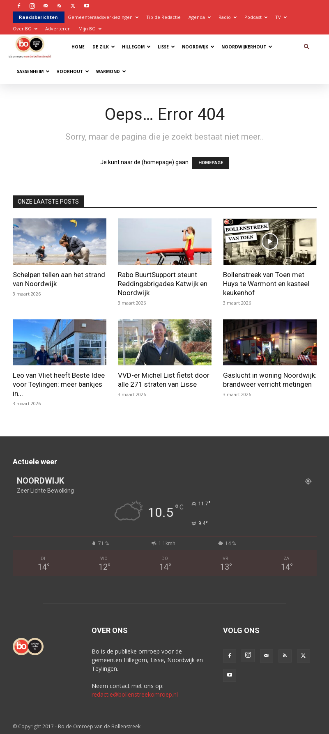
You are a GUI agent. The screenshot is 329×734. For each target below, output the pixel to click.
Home (78, 47)
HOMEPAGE (210, 162)
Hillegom (136, 47)
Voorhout (73, 71)
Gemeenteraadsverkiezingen (103, 17)
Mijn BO (89, 28)
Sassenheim (33, 71)
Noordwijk (198, 47)
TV (281, 17)
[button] (307, 47)
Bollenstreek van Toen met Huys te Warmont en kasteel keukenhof (266, 284)
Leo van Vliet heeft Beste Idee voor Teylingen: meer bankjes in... (59, 384)
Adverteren (58, 28)
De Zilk (103, 47)
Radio (228, 17)
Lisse (166, 47)
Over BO (25, 28)
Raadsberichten (38, 17)
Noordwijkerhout (246, 47)
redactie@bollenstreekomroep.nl (135, 694)
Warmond (111, 71)
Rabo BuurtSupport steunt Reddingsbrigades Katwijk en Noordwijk (162, 284)
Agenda (200, 17)
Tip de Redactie (163, 17)
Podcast (255, 17)
